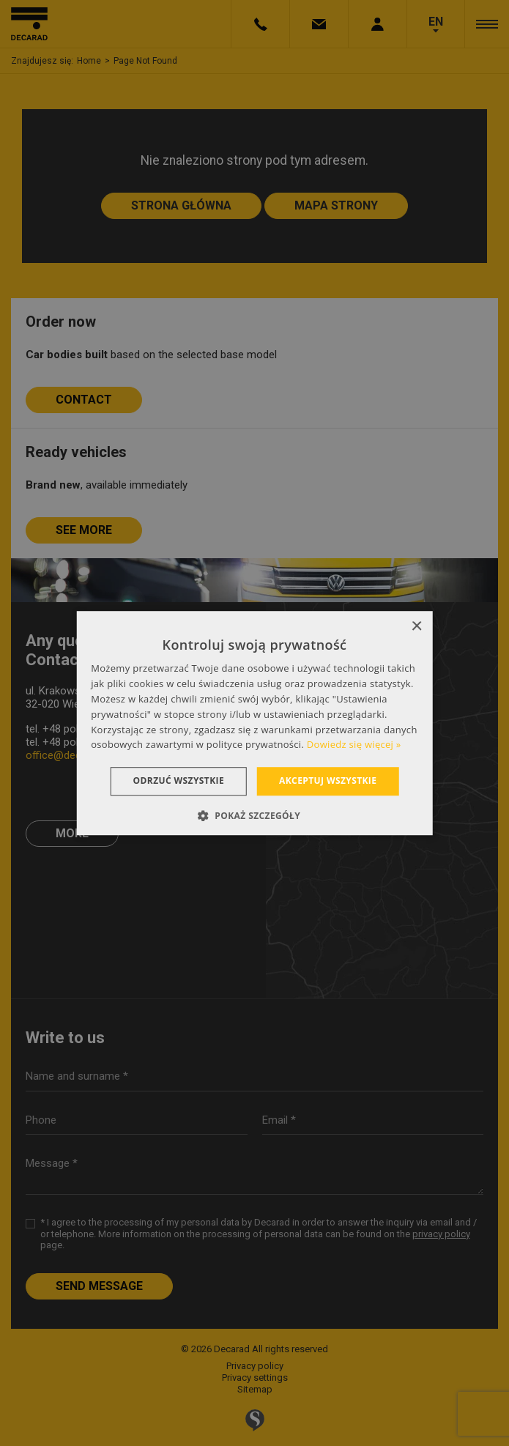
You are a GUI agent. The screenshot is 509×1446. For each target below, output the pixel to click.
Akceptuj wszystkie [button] (327, 780)
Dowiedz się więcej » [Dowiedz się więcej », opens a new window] (354, 745)
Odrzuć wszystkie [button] (178, 780)
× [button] (416, 626)
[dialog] (254, 723)
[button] (254, 815)
